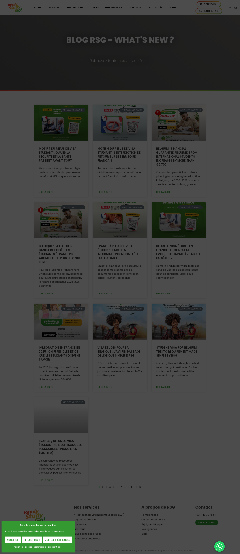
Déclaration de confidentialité (47, 547)
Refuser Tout (32, 540)
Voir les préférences (57, 540)
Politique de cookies (23, 547)
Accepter (13, 540)
